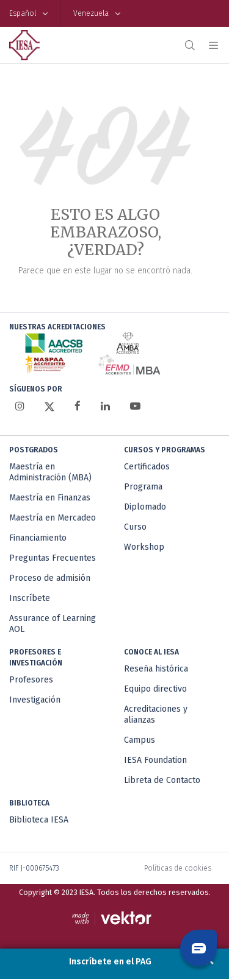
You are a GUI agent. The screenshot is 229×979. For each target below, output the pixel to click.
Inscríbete (29, 598)
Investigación (34, 700)
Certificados (147, 466)
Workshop (144, 547)
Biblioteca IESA (38, 820)
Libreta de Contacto (162, 780)
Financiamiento (38, 538)
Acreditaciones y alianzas (155, 714)
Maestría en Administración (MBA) (50, 472)
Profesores (31, 680)
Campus (139, 740)
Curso (135, 527)
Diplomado (145, 507)
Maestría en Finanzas (49, 498)
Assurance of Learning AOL (52, 623)
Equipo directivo (155, 689)
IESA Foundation (155, 760)
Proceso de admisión (49, 578)
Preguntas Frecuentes (52, 558)
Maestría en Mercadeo (52, 518)
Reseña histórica (156, 669)
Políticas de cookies (177, 868)
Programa (143, 487)
